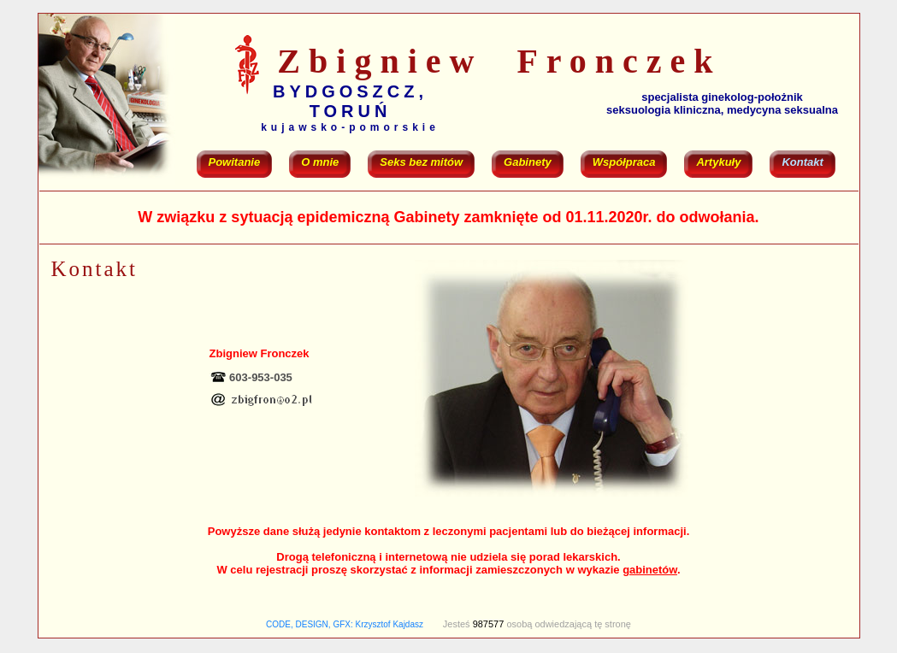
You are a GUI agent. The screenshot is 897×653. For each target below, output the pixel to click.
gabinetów (650, 569)
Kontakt (802, 162)
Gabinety (528, 162)
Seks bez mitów (421, 162)
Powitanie (235, 162)
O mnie (320, 162)
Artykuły (718, 162)
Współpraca (624, 162)
